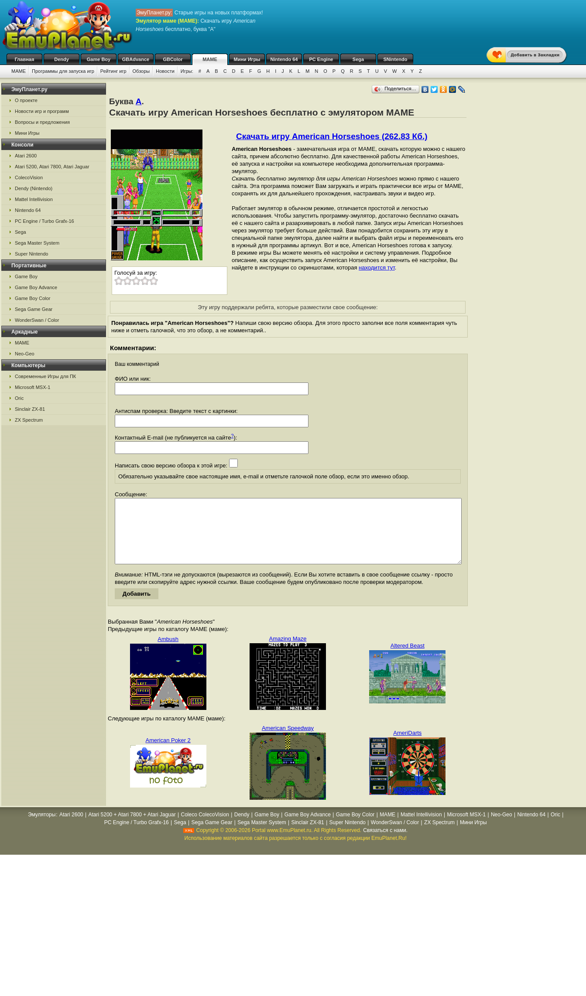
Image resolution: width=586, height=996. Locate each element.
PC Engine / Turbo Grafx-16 (44, 221)
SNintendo (396, 59)
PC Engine (321, 59)
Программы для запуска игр (63, 71)
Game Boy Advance (36, 287)
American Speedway (288, 741)
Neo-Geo (24, 353)
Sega (358, 59)
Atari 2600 (26, 155)
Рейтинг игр (113, 71)
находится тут (377, 267)
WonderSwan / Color (37, 320)
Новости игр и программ (42, 111)
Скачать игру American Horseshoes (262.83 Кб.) (332, 136)
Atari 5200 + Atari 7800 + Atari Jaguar (132, 828)
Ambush (168, 652)
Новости (165, 71)
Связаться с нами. (385, 843)
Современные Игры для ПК (45, 376)
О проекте (26, 100)
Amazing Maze (288, 651)
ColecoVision (29, 177)
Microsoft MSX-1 (32, 387)
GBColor (172, 59)
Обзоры (141, 71)
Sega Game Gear (33, 309)
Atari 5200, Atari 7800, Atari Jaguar (52, 166)
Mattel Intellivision (34, 199)
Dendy (61, 59)
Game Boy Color (32, 298)
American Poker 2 (168, 753)
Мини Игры (247, 59)
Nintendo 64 (284, 59)
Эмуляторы (41, 828)
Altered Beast (408, 658)
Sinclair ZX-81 (30, 409)
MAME (209, 59)
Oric (19, 398)
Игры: (187, 71)
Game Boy (98, 59)
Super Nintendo (31, 253)
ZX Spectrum (29, 420)
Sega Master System (37, 243)
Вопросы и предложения (42, 122)
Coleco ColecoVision (205, 828)
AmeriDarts (407, 746)
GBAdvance (135, 59)
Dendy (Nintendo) (33, 188)
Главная (24, 59)
